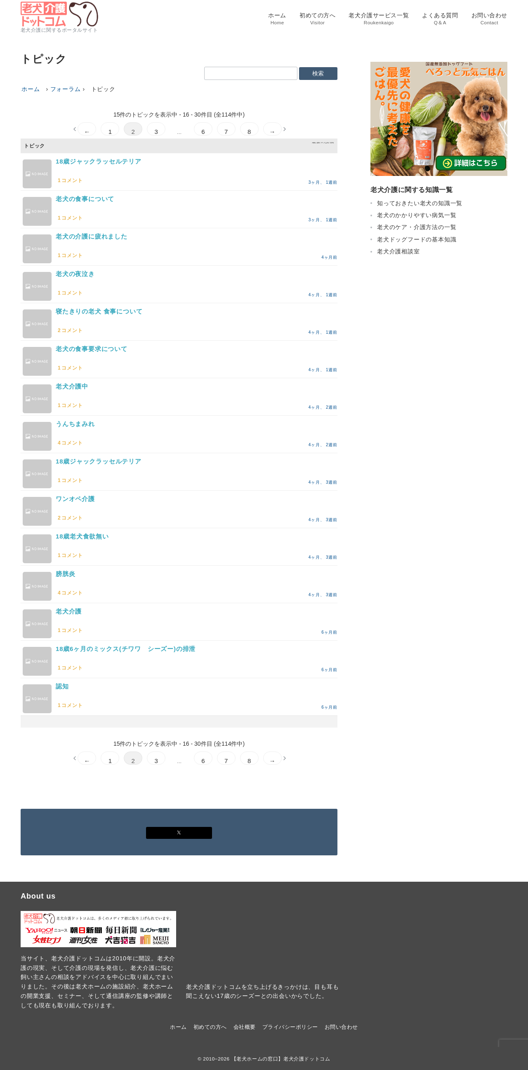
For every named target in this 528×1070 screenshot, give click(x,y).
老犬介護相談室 (398, 251)
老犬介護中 (72, 386)
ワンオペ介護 (75, 498)
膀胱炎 (65, 573)
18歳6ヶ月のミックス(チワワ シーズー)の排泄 (126, 648)
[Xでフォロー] (179, 833)
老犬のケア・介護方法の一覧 (416, 227)
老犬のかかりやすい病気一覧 (416, 215)
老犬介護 (69, 611)
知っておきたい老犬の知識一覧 (419, 203)
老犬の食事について (85, 198)
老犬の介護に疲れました (91, 236)
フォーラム (65, 89)
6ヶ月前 (329, 632)
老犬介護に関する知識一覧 (411, 189)
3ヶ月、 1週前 (323, 182)
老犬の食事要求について (91, 348)
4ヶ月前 (329, 257)
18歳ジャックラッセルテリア (98, 161)
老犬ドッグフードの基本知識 (416, 239)
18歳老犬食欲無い (82, 536)
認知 (62, 686)
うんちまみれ (75, 423)
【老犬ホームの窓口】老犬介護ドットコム (280, 1058)
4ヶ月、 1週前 (323, 295)
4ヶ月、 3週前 (323, 482)
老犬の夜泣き (75, 273)
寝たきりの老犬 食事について (99, 311)
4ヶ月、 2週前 (323, 407)
